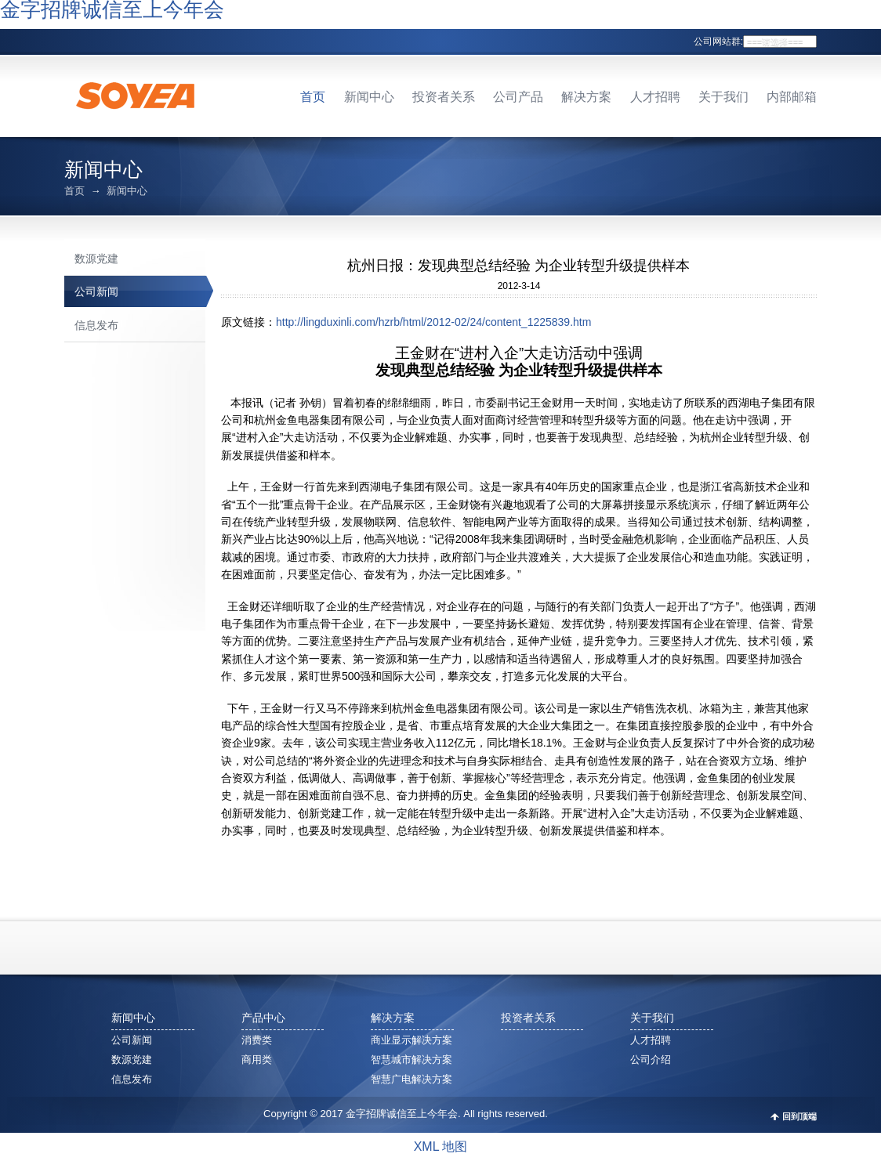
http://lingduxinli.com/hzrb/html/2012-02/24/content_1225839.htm (433, 322)
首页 (312, 96)
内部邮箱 (792, 96)
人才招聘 (655, 96)
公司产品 (518, 96)
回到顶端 (799, 1116)
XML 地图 (441, 1146)
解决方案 (586, 96)
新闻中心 (369, 96)
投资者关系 (443, 96)
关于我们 (723, 96)
